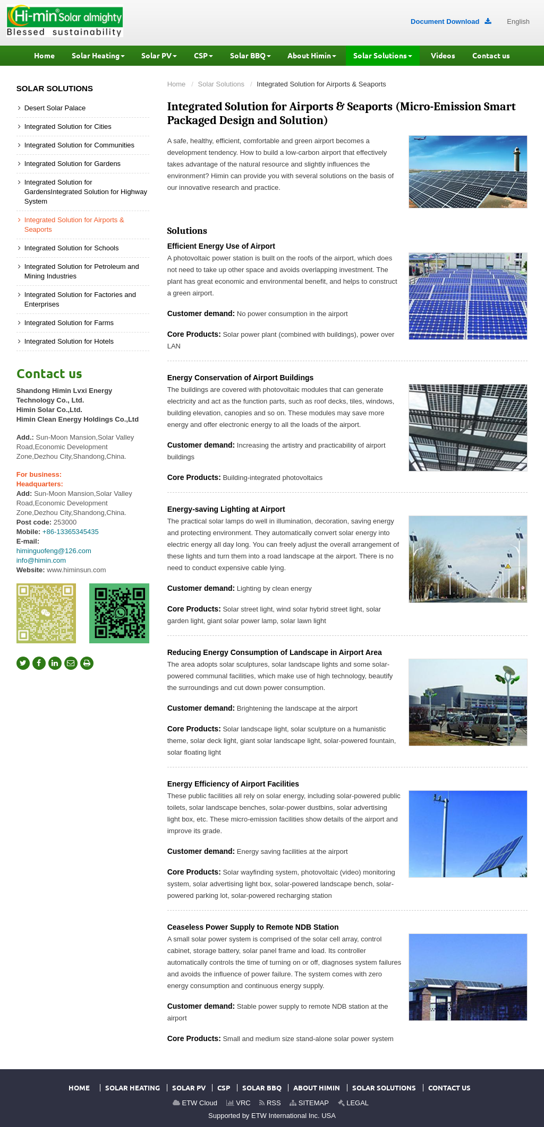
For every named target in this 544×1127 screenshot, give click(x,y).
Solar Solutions (221, 84)
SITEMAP (309, 1103)
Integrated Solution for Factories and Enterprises (80, 299)
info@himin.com (41, 560)
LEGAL (353, 1103)
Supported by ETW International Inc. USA (272, 1116)
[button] (98, 56)
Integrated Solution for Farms (69, 323)
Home (176, 84)
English (518, 21)
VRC (238, 1103)
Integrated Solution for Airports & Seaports (74, 224)
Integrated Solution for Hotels (69, 341)
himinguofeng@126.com (53, 551)
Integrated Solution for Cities (68, 126)
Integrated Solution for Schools (71, 248)
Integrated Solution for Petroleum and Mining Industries (81, 271)
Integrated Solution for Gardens (72, 164)
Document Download (451, 21)
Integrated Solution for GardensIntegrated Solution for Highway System (85, 191)
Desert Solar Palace (55, 108)
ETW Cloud (195, 1103)
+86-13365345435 (70, 532)
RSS (269, 1103)
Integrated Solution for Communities (79, 145)
